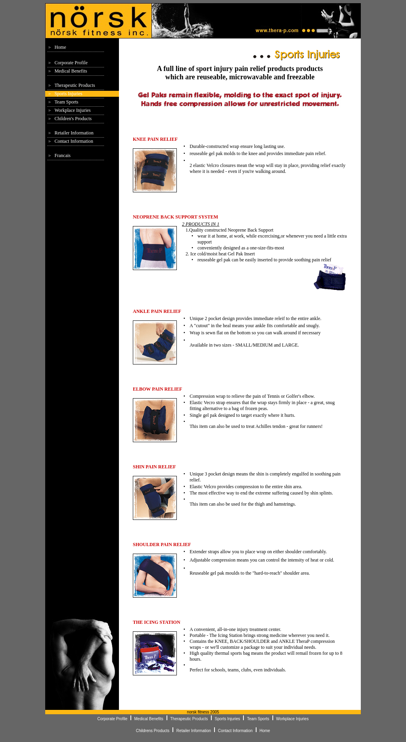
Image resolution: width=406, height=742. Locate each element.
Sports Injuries (68, 93)
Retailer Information (73, 133)
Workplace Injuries (72, 110)
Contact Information (73, 141)
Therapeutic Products (74, 85)
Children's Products (73, 118)
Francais (62, 155)
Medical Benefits (70, 71)
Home (60, 47)
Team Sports (66, 102)
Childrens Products (153, 731)
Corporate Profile (71, 62)
